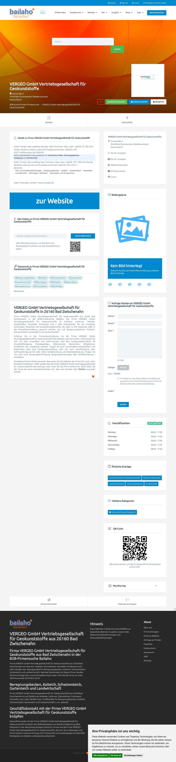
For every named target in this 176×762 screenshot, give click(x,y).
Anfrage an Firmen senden (154, 3)
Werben (92, 12)
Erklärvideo (60, 12)
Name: (111, 316)
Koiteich (64, 171)
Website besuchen (116, 102)
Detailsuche (76, 12)
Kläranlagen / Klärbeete (38, 173)
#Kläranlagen (40, 282)
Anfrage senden (139, 102)
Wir (104, 12)
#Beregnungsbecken (25, 278)
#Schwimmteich (58, 278)
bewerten (158, 102)
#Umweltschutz (22, 286)
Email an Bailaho (151, 636)
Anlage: (111, 367)
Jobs (140, 12)
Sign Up (124, 3)
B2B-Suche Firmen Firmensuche (124, 512)
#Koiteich (42, 278)
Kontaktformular (44, 675)
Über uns (148, 627)
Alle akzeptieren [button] (101, 755)
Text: (110, 330)
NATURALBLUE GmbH (116, 484)
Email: (111, 323)
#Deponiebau (70, 282)
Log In (135, 3)
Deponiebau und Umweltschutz (62, 173)
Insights (117, 12)
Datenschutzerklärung (145, 384)
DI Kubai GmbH (151, 484)
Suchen (112, 3)
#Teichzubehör (40, 286)
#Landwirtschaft (23, 282)
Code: (111, 391)
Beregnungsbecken (51, 171)
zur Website (54, 201)
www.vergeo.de (46, 183)
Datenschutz (150, 648)
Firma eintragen (157, 13)
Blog (129, 12)
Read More (19, 291)
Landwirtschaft (21, 173)
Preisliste (148, 644)
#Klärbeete (55, 282)
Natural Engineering (134, 484)
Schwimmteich (75, 171)
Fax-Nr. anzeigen (118, 159)
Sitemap (147, 660)
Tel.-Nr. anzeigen (118, 153)
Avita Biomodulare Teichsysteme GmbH (124, 478)
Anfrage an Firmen (152, 640)
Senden (123, 404)
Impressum (149, 652)
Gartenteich (87, 171)
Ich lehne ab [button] (116, 755)
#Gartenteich (75, 278)
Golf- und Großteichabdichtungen (28, 171)
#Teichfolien (56, 286)
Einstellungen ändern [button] (133, 755)
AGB (146, 656)
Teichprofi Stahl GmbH (151, 478)
